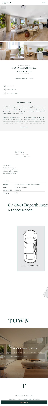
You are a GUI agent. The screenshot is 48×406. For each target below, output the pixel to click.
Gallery (8, 86)
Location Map (10, 93)
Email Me (28, 157)
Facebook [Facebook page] (19, 395)
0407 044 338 (19, 157)
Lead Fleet (37, 399)
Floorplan (9, 89)
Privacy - (10, 399)
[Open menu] (44, 2)
